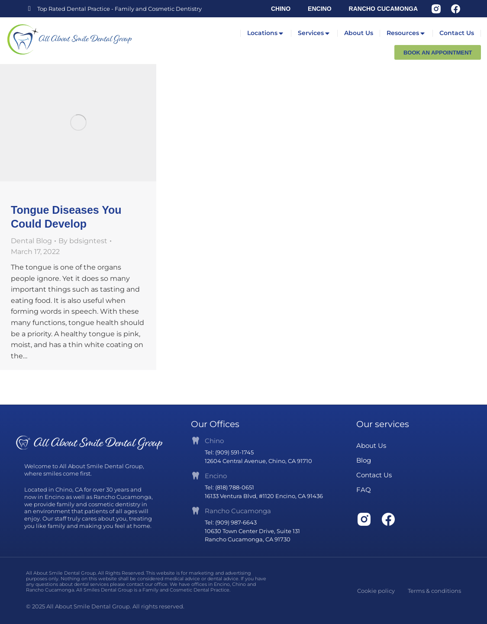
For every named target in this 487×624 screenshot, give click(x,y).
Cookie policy (376, 590)
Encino (216, 476)
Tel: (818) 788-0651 (229, 487)
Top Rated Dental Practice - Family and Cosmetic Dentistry (119, 8)
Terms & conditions (434, 590)
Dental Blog (31, 241)
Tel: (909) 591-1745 (229, 452)
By (82, 241)
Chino (214, 441)
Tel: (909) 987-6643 (231, 522)
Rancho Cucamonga (238, 511)
